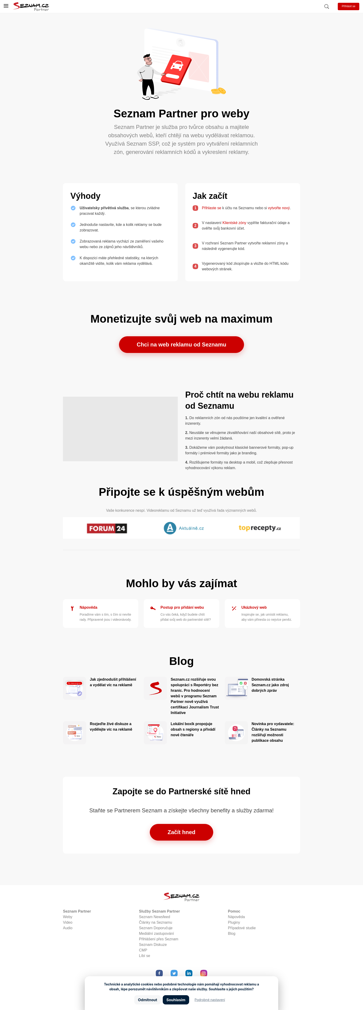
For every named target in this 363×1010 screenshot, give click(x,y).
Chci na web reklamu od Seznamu (181, 344)
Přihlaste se (211, 208)
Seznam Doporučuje (155, 928)
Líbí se (144, 956)
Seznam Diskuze (153, 945)
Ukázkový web (254, 607)
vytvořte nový (279, 208)
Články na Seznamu (155, 922)
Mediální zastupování (156, 933)
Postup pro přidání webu (182, 607)
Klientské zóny (234, 223)
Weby (67, 917)
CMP (143, 950)
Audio (67, 928)
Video (67, 922)
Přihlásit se (348, 6)
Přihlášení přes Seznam (158, 939)
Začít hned (181, 832)
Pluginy (234, 922)
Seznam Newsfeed (154, 917)
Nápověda (88, 607)
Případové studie (242, 928)
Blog (231, 933)
